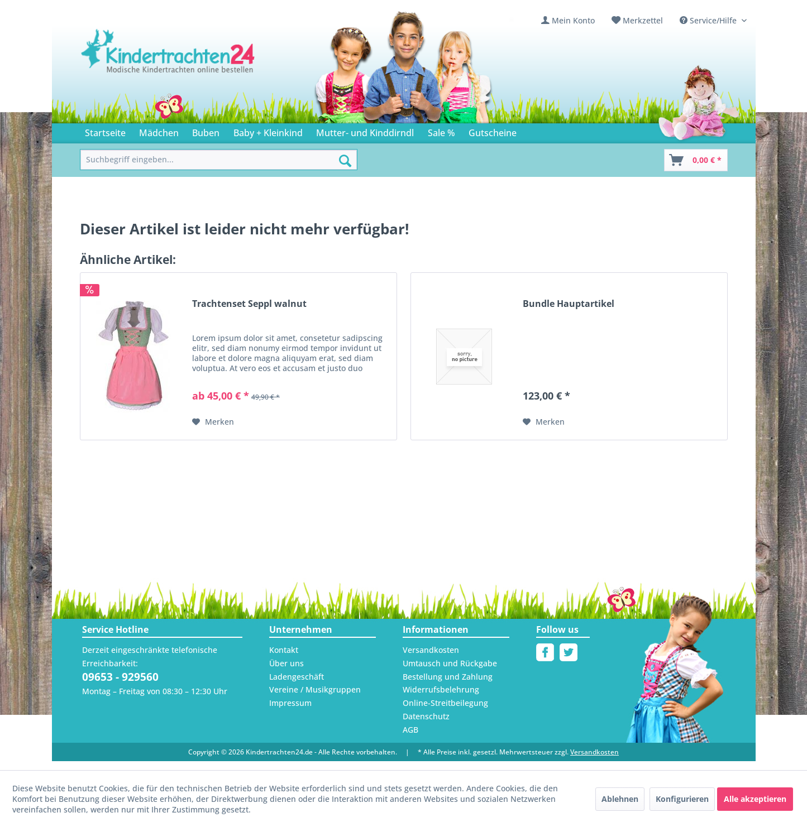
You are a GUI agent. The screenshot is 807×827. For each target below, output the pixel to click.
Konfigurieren (683, 801)
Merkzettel (648, 20)
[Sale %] (422, 129)
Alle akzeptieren (753, 801)
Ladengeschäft (295, 674)
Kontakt (282, 647)
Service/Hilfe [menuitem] (710, 20)
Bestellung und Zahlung (444, 674)
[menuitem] (576, 20)
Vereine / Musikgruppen (310, 686)
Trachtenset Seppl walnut (246, 301)
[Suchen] (345, 158)
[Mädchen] (154, 129)
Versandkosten (429, 647)
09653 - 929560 (119, 674)
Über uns (285, 660)
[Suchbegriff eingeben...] (218, 157)
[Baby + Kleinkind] (259, 129)
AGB (411, 727)
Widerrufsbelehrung (437, 686)
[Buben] (200, 129)
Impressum (288, 700)
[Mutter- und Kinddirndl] (350, 129)
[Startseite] (104, 129)
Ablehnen (622, 801)
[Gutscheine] (472, 129)
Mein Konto (582, 20)
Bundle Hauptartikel (565, 301)
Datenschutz (424, 713)
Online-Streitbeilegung (441, 700)
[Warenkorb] (696, 158)
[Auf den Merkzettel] (211, 419)
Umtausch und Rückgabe (446, 660)
